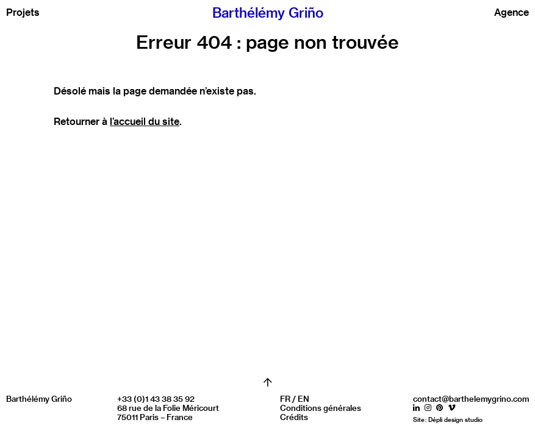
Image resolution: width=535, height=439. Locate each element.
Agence (511, 12)
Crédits (294, 416)
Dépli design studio (455, 419)
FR (285, 398)
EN (303, 398)
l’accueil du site (144, 121)
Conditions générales (320, 407)
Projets (23, 12)
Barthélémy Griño (267, 12)
